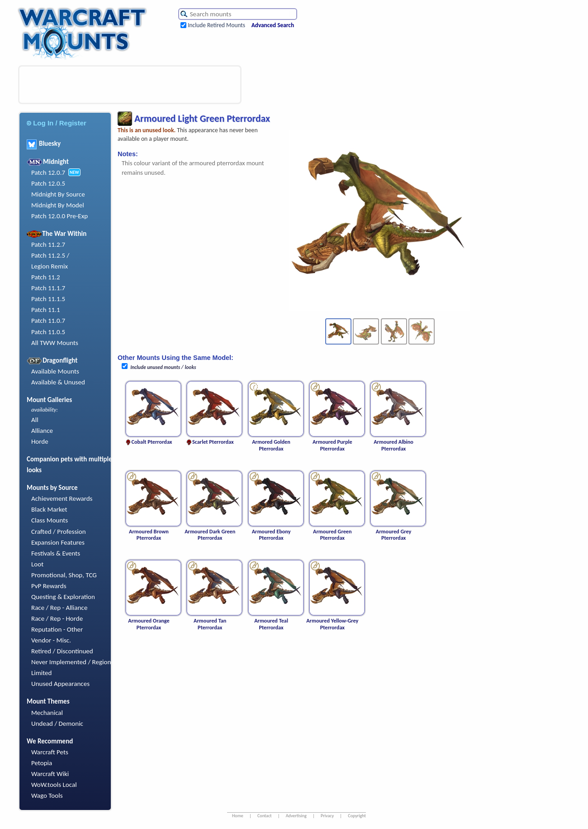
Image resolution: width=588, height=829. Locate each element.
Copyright (357, 816)
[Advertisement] (130, 84)
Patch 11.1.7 (48, 288)
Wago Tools (47, 795)
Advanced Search (272, 25)
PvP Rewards (48, 586)
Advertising (296, 816)
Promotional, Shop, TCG (64, 575)
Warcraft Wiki (50, 774)
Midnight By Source (58, 194)
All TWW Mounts (54, 343)
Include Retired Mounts (216, 25)
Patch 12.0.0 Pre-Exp (59, 216)
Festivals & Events (55, 553)
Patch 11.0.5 (48, 332)
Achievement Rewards (62, 498)
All (34, 420)
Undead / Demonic (57, 723)
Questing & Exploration (63, 597)
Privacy (327, 816)
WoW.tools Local (54, 785)
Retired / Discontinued (62, 651)
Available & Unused (58, 382)
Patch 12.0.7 (48, 172)
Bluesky (44, 143)
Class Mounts (49, 520)
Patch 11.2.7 (48, 244)
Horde (39, 441)
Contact (264, 816)
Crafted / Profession (58, 531)
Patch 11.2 (45, 277)
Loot (37, 564)
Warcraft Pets (49, 752)
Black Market (49, 509)
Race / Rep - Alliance (59, 608)
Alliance (42, 430)
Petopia (41, 763)
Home (237, 816)
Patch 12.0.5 (48, 183)
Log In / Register (56, 123)
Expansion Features (58, 542)
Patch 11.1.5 (48, 299)
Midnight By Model (57, 205)
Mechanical (47, 713)
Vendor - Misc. (51, 640)
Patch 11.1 (45, 310)
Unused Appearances (60, 684)
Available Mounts (55, 371)
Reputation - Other (57, 629)
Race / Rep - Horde (57, 618)
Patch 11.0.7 (48, 320)
